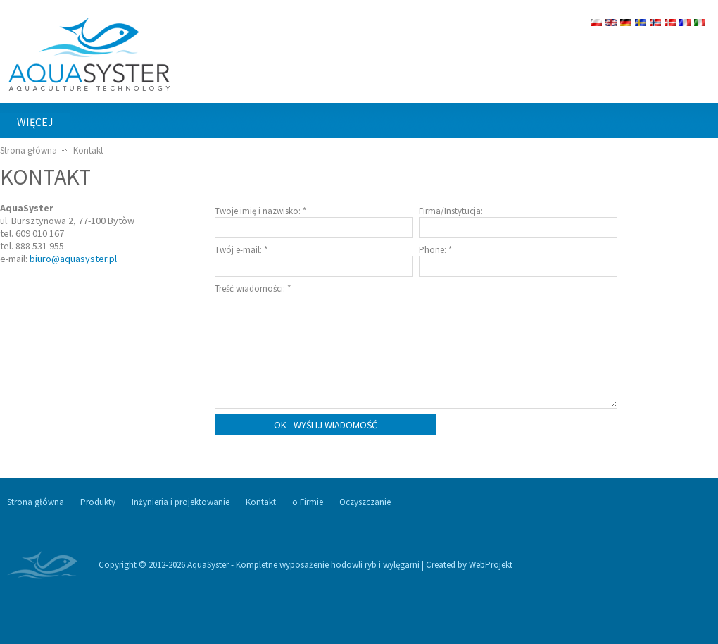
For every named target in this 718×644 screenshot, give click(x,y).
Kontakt (88, 150)
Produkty (97, 502)
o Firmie (307, 502)
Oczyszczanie (365, 502)
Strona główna (28, 150)
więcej (35, 122)
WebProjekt (490, 565)
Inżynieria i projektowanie (180, 502)
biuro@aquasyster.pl (73, 258)
